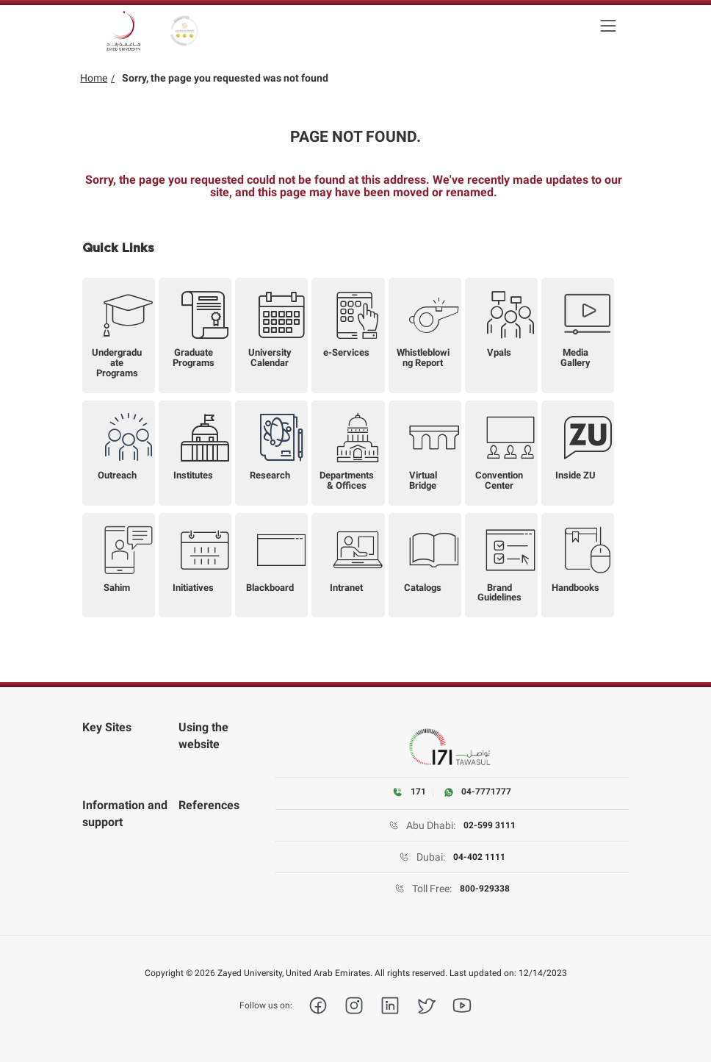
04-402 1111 (479, 857)
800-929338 (485, 888)
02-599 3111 (489, 825)
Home (93, 78)
